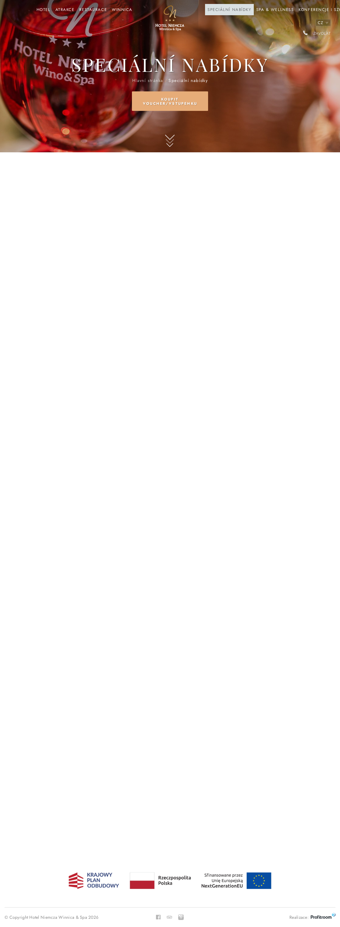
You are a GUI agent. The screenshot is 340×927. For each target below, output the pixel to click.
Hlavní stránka (170, 20)
